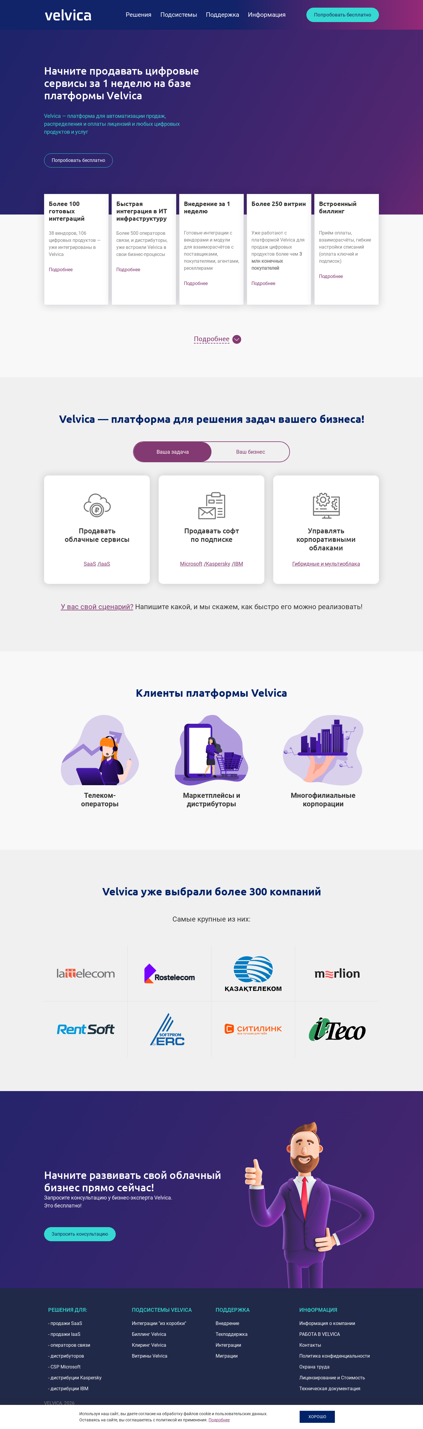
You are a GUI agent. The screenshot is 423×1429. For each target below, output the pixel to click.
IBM (238, 564)
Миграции (227, 1356)
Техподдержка (232, 1334)
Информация (267, 14)
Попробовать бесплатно (342, 15)
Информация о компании (327, 1323)
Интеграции (228, 1345)
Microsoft (191, 564)
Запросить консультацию (80, 1234)
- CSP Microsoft (64, 1367)
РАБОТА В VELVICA (319, 1334)
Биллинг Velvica (149, 1334)
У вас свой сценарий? (97, 606)
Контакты (310, 1345)
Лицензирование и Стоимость (332, 1378)
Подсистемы (178, 14)
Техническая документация (329, 1388)
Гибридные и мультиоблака (326, 564)
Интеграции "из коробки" (159, 1323)
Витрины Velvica (149, 1356)
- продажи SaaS (65, 1323)
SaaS (90, 564)
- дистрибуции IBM (68, 1388)
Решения (139, 14)
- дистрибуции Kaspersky (75, 1378)
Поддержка (222, 14)
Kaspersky (218, 564)
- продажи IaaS (64, 1334)
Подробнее (61, 269)
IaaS (105, 564)
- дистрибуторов (66, 1356)
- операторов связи (69, 1345)
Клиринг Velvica (149, 1345)
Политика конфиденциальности (334, 1356)
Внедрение (227, 1323)
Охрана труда (314, 1367)
